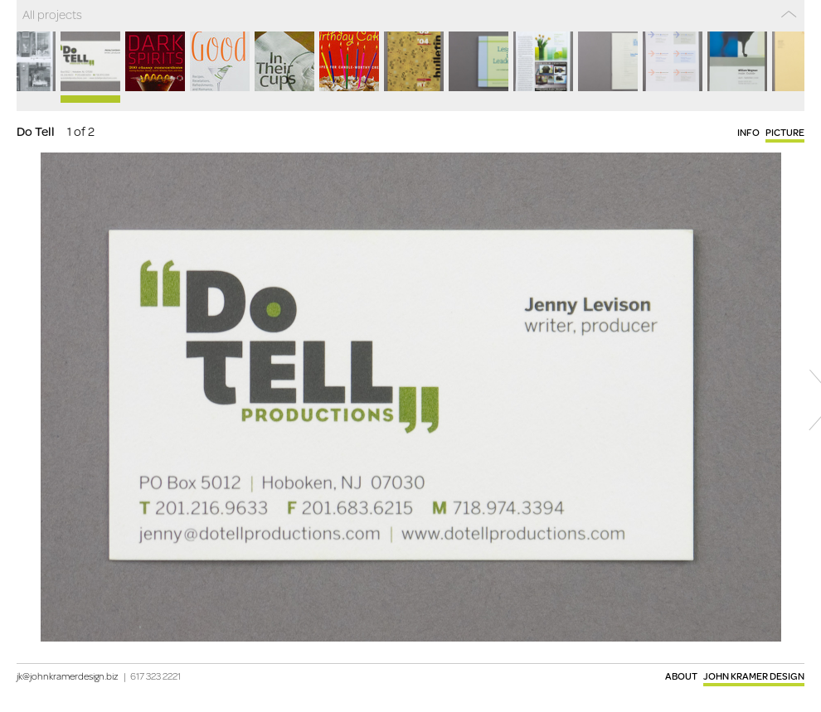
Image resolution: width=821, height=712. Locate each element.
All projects (52, 14)
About (681, 676)
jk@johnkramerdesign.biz (68, 676)
